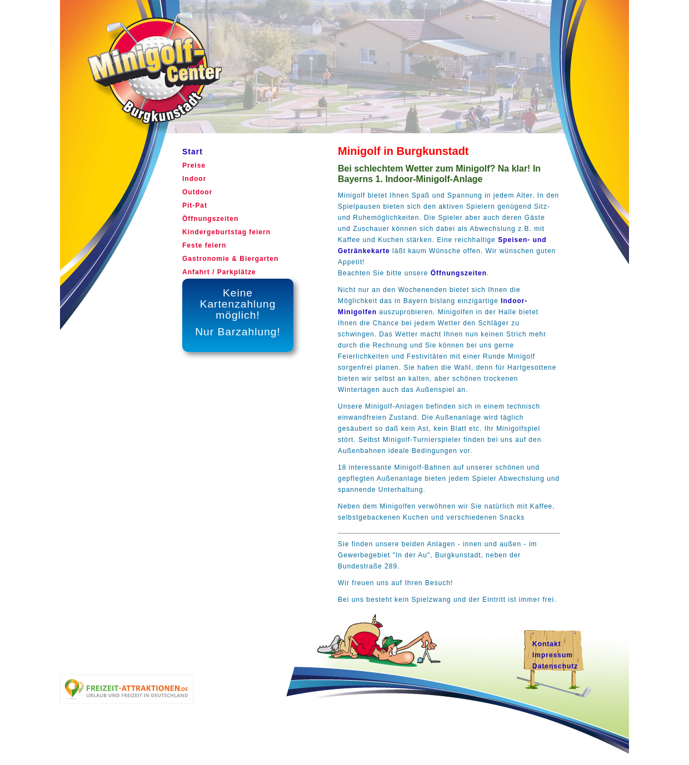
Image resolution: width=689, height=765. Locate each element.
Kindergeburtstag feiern (226, 232)
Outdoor (197, 192)
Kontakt (546, 644)
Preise (194, 165)
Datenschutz (555, 666)
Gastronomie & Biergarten (230, 259)
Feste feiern (204, 245)
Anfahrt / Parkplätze (219, 272)
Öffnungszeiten (459, 273)
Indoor (194, 179)
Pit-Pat (194, 205)
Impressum (552, 655)
